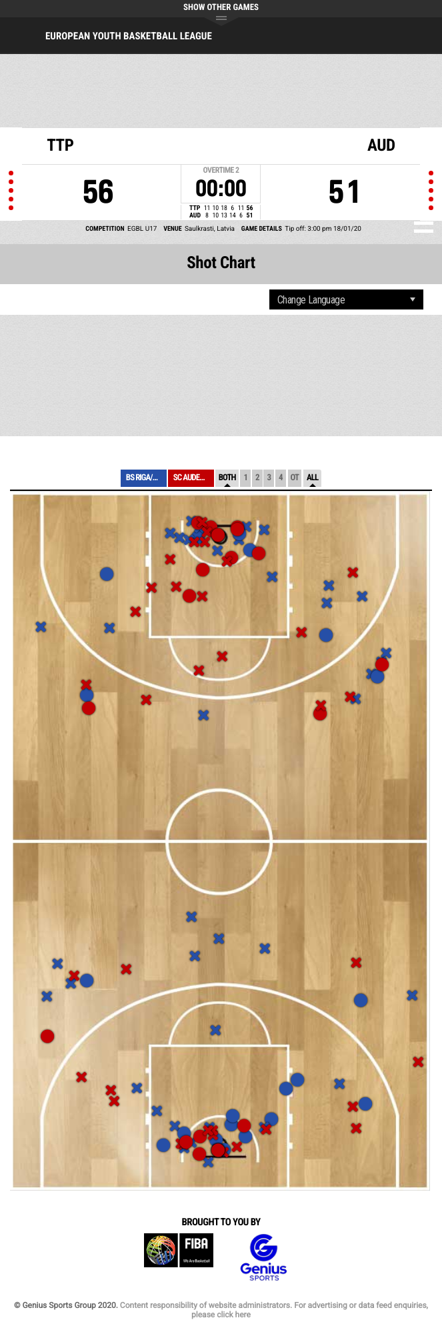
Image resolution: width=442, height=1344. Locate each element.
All (312, 478)
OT (295, 478)
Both (227, 478)
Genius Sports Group (263, 1257)
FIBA (178, 1257)
